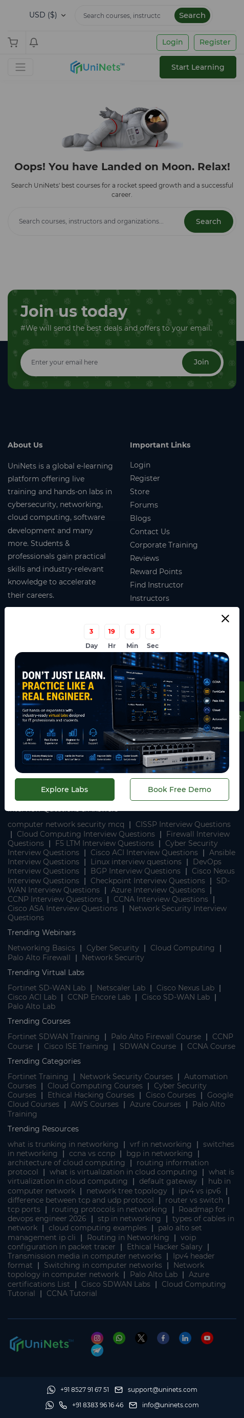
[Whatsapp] (78, 1390)
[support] (156, 1390)
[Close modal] (225, 618)
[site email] (164, 1405)
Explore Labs (64, 789)
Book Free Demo (179, 789)
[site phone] (91, 1405)
